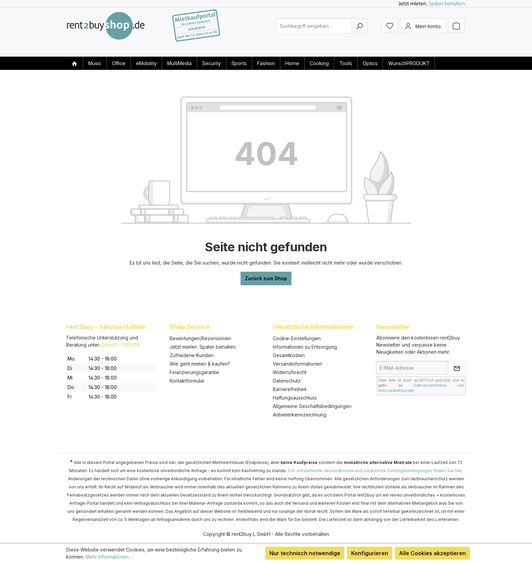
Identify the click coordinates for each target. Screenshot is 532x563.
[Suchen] (359, 31)
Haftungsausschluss (295, 398)
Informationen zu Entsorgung (305, 347)
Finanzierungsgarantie (194, 372)
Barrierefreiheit (289, 389)
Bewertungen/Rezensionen (200, 338)
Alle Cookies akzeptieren (432, 553)
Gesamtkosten (289, 355)
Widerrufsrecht (289, 372)
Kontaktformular (187, 381)
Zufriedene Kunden (191, 355)
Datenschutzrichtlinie (430, 385)
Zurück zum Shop (266, 278)
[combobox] (314, 31)
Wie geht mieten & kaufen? (200, 364)
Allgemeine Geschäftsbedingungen (312, 406)
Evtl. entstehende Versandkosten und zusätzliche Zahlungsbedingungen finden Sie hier (375, 470)
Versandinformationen (297, 364)
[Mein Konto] (423, 31)
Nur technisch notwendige (304, 553)
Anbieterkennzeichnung (299, 415)
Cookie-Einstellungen (297, 338)
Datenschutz (287, 381)
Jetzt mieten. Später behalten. (203, 347)
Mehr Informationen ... (109, 557)
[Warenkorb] (456, 31)
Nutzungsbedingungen (396, 390)
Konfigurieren (369, 553)
